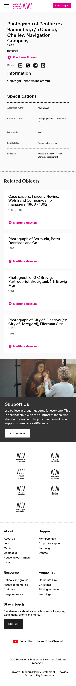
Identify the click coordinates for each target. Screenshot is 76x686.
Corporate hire (48, 580)
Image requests (13, 594)
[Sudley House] (55, 490)
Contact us (11, 553)
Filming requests (49, 589)
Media (7, 548)
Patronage (45, 548)
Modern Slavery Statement (38, 672)
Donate (43, 553)
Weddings (45, 594)
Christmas (45, 584)
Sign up (13, 624)
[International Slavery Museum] (21, 474)
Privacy (15, 672)
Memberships (47, 538)
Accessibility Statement (39, 675)
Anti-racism (11, 589)
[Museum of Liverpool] (21, 457)
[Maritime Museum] (55, 474)
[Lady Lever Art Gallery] (21, 507)
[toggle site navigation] (6, 6)
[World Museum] (55, 457)
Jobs (7, 543)
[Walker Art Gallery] (21, 490)
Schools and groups (16, 580)
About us (9, 538)
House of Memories (16, 584)
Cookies (63, 672)
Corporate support (50, 543)
